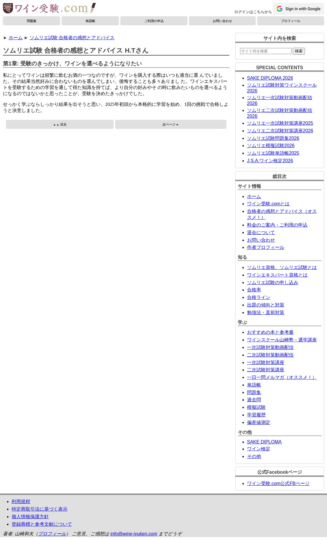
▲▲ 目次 (60, 124)
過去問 (254, 399)
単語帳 (90, 21)
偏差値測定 (258, 422)
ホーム (16, 37)
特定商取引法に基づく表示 (39, 509)
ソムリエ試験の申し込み (272, 282)
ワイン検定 (258, 448)
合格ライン (258, 297)
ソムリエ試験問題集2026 (273, 138)
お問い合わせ (222, 21)
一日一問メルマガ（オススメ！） (282, 377)
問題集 (31, 21)
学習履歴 (256, 414)
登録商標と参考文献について (42, 524)
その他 (254, 456)
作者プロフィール (265, 247)
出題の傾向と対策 (265, 304)
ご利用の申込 (154, 21)
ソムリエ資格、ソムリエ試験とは (282, 267)
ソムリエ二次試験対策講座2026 (280, 130)
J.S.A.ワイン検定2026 (270, 160)
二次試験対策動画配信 (270, 354)
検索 (299, 51)
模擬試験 (256, 407)
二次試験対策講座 (265, 369)
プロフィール (290, 21)
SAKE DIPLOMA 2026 (270, 78)
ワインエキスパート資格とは (277, 274)
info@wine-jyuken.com (133, 533)
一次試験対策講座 (265, 362)
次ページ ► (170, 124)
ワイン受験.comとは (268, 203)
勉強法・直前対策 (265, 312)
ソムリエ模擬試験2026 (271, 145)
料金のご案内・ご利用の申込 (277, 224)
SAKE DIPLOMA (264, 441)
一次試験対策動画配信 (270, 347)
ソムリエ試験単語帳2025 (273, 153)
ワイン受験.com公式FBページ (278, 483)
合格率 (254, 289)
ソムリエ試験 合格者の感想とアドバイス (72, 37)
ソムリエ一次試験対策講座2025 (280, 123)
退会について (261, 232)
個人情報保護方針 (30, 516)
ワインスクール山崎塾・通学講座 (282, 339)
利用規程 (21, 501)
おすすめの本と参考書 (270, 332)
